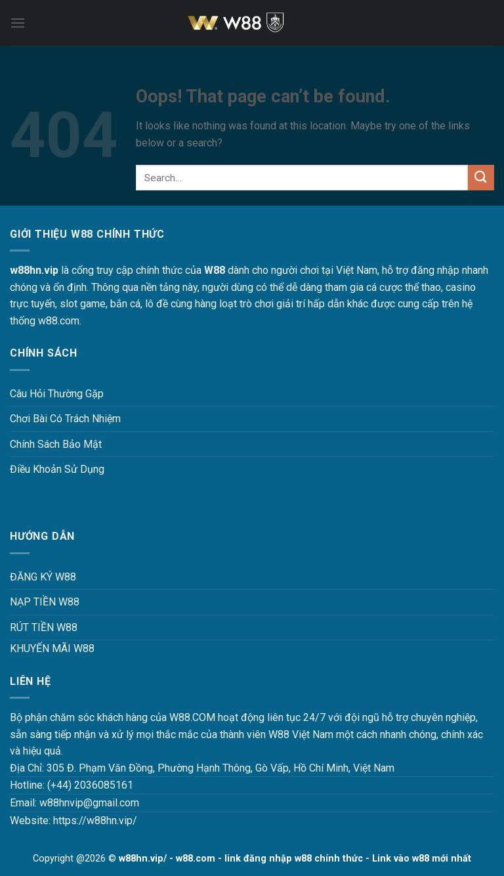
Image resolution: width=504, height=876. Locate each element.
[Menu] (18, 23)
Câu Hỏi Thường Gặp (57, 393)
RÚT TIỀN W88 (43, 627)
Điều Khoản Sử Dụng (57, 469)
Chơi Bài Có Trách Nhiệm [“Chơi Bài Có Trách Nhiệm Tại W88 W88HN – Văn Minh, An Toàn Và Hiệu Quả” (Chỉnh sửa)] (65, 418)
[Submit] (481, 177)
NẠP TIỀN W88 (44, 602)
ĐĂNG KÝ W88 (43, 577)
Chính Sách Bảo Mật (56, 444)
